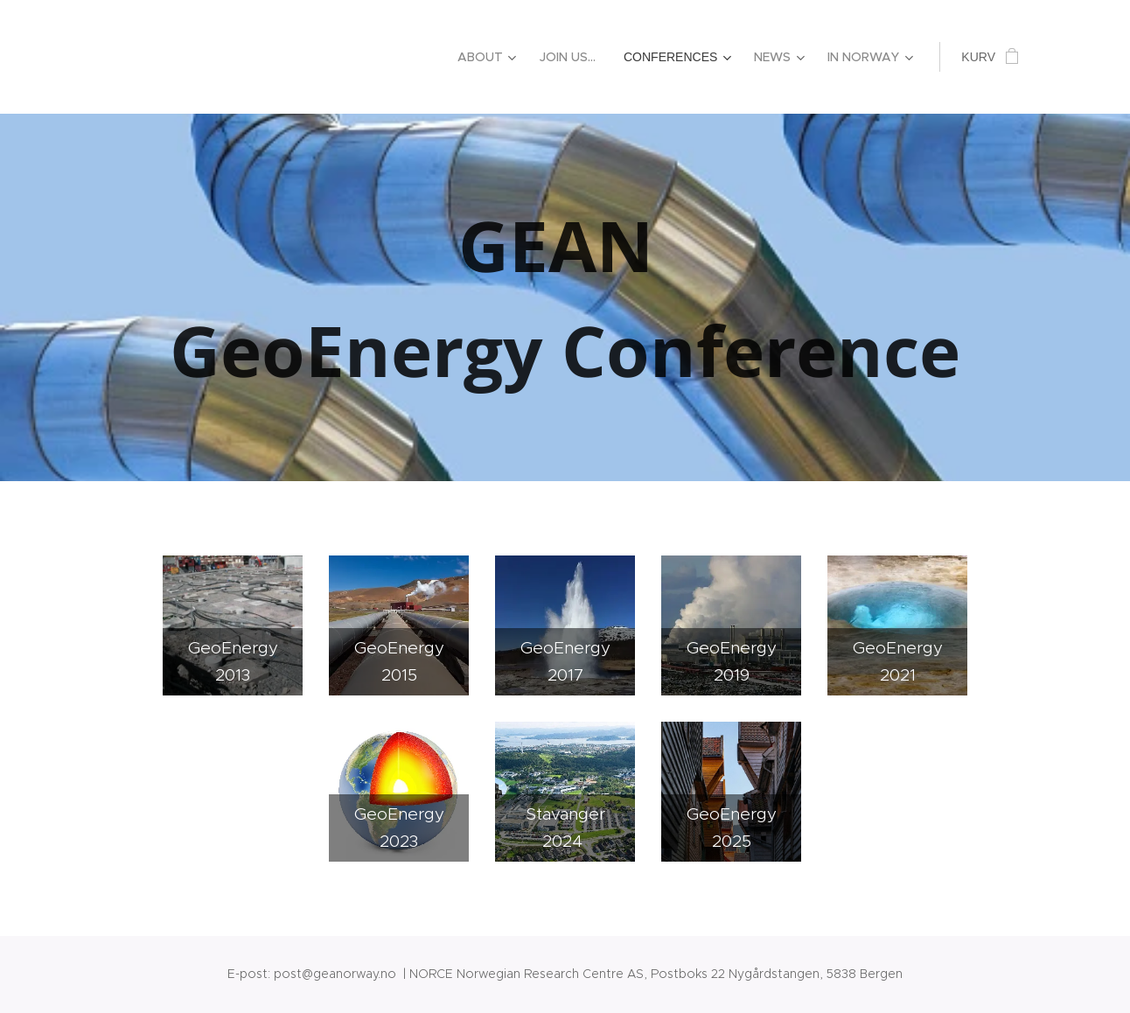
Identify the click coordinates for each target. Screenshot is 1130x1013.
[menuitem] (489, 57)
